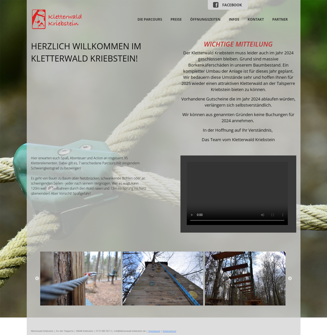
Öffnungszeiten (205, 19)
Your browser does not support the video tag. (237, 193)
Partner (280, 19)
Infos (234, 19)
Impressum (154, 330)
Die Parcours (149, 19)
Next (290, 278)
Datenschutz (169, 330)
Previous (37, 278)
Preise (176, 19)
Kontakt (256, 19)
